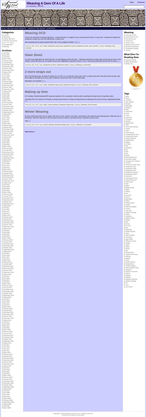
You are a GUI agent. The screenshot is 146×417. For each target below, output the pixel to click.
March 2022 (7, 101)
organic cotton (129, 218)
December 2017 (8, 198)
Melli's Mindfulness (131, 62)
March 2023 (7, 80)
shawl (127, 245)
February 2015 (8, 263)
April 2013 (6, 305)
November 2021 (8, 108)
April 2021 (6, 122)
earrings (128, 144)
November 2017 (8, 200)
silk (126, 250)
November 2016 (8, 223)
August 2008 (7, 404)
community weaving (131, 127)
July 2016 (6, 230)
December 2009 (8, 381)
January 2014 (7, 288)
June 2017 (6, 209)
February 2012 (8, 331)
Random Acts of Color (132, 44)
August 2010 (7, 366)
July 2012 (6, 322)
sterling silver (129, 252)
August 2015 (7, 251)
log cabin (128, 195)
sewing (127, 243)
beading (128, 108)
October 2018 (7, 179)
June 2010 (6, 370)
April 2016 (6, 236)
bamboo (128, 104)
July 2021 (6, 116)
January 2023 (7, 83)
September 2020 (8, 135)
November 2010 (8, 360)
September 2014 (8, 272)
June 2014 (6, 278)
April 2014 (6, 282)
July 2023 (6, 74)
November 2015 (8, 246)
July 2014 (6, 276)
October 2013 (7, 293)
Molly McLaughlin (130, 206)
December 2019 (8, 152)
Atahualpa (81, 415)
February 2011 (8, 354)
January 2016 (7, 242)
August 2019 (7, 160)
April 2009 (6, 396)
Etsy (126, 146)
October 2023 (7, 68)
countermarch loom (131, 136)
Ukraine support (130, 266)
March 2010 (7, 375)
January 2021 (7, 127)
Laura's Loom (129, 43)
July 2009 (6, 391)
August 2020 (7, 137)
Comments (141, 2)
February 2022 (8, 102)
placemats (128, 229)
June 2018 (6, 186)
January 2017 (7, 219)
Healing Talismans (9, 39)
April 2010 (6, 373)
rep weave (128, 237)
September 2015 (8, 249)
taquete (127, 258)
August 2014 (7, 274)
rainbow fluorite (130, 231)
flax (126, 149)
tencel (127, 260)
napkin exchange (130, 212)
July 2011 (6, 345)
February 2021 (8, 125)
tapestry (128, 256)
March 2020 (7, 146)
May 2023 (6, 78)
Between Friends (130, 60)
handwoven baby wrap (55, 46)
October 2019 (7, 156)
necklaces (128, 216)
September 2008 (8, 402)
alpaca (127, 98)
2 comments (87, 124)
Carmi (127, 115)
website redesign (130, 281)
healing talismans (130, 180)
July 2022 (6, 93)
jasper (127, 186)
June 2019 (6, 164)
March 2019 (7, 169)
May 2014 (6, 280)
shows (127, 248)
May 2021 (6, 120)
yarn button (129, 287)
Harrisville (128, 176)
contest (127, 128)
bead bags (128, 106)
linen (126, 193)
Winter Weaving (36, 111)
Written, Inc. (129, 64)
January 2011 (7, 356)
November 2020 (8, 131)
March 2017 (7, 215)
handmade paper (130, 159)
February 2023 (8, 81)
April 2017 (6, 213)
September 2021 (8, 112)
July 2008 (6, 406)
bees (126, 109)
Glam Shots (33, 55)
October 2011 (7, 339)
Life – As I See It (8, 43)
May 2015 (6, 257)
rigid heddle (129, 239)
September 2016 (8, 226)
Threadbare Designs (131, 48)
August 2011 (7, 343)
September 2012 (8, 318)
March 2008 (7, 408)
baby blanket (129, 102)
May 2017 (6, 211)
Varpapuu (128, 269)
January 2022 (7, 104)
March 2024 (7, 59)
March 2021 (7, 123)
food (126, 151)
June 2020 (6, 141)
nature (127, 214)
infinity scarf (129, 182)
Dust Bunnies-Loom (131, 37)
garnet (127, 155)
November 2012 (8, 314)
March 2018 (7, 192)
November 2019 (8, 154)
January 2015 (7, 265)
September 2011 (8, 341)
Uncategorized (8, 44)
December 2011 (8, 335)
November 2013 (8, 291)
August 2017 (7, 205)
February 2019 (8, 171)
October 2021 (7, 110)
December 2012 (8, 312)
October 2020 (7, 133)
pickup (127, 224)
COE (126, 125)
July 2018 (6, 184)
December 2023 (8, 64)
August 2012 (7, 320)
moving (127, 208)
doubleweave (129, 140)
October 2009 (7, 385)
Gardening (6, 37)
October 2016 (7, 225)
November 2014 (8, 268)
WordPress (73, 415)
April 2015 (6, 259)
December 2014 (8, 267)
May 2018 (6, 188)
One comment (93, 85)
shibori (127, 247)
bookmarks (128, 111)
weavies (128, 277)
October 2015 (7, 247)
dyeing (127, 142)
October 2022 (7, 87)
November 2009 (8, 383)
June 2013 (6, 301)
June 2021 (6, 118)
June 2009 (6, 392)
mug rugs (128, 210)
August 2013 (7, 297)
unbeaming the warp (131, 268)
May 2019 (6, 165)
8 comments (87, 65)
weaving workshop (131, 279)
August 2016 (7, 228)
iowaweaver (129, 41)
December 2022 (8, 85)
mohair (127, 205)
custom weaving (53, 104)
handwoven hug (130, 166)
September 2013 (8, 295)
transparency (129, 264)
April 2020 (6, 144)
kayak (127, 189)
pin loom (128, 226)
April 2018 (6, 190)
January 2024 (7, 62)
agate (127, 96)
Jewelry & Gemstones (10, 41)
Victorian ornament (131, 271)
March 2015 (7, 261)
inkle (126, 184)
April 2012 (6, 328)
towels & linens (130, 262)
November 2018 (8, 177)
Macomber (128, 199)
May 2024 (6, 55)
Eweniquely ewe (130, 39)
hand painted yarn (131, 157)
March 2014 (7, 284)
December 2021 (8, 106)
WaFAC (127, 273)
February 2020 (8, 148)
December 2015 (8, 244)
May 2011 (6, 349)
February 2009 (8, 400)
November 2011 (8, 337)
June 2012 (6, 324)
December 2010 (8, 358)
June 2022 (6, 95)
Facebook (128, 148)
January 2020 (7, 150)
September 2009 (8, 387)
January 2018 (7, 196)
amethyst (128, 100)
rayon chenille (93, 46)
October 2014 (7, 270)
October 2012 (7, 316)
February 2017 (8, 217)
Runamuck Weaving (131, 46)
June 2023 (6, 76)
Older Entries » (30, 132)
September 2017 (8, 204)
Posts (132, 2)
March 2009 (7, 398)
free (126, 153)
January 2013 (7, 310)
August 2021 (7, 114)
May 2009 (6, 394)
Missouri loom (129, 203)
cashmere (128, 117)
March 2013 (7, 307)
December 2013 (8, 289)
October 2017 (7, 202)
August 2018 (7, 183)
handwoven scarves (69, 46)
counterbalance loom (132, 134)
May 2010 (6, 371)
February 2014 (8, 286)
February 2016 (8, 240)
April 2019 (6, 167)
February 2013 (8, 308)
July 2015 (6, 253)
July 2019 (6, 162)
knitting (127, 191)
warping (127, 275)
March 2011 (7, 352)
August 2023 (7, 72)
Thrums (127, 50)
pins (126, 227)
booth (127, 113)
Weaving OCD (35, 33)
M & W (127, 197)
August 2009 (7, 389)
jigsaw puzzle (129, 187)
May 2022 (6, 97)
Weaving (6, 46)
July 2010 (6, 368)
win (126, 283)
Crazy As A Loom (130, 35)
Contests (6, 35)
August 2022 (7, 91)
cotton (45, 46)
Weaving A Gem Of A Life (46, 3)
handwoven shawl (82, 46)
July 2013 (6, 299)
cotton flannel (129, 132)
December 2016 (8, 221)
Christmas (128, 119)
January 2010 (7, 379)
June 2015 (6, 255)
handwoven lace (130, 170)
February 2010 (8, 377)
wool (126, 285)
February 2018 (8, 194)
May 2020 (6, 143)
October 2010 (7, 362)
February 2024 (8, 60)
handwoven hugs (130, 168)
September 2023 (8, 70)
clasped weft (129, 123)
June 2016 (6, 232)
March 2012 (7, 329)
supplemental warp (131, 254)
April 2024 (6, 57)
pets (126, 222)
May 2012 (6, 326)
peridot (127, 220)
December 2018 (8, 175)
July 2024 (6, 53)
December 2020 (8, 129)
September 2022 (8, 89)
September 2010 (8, 364)
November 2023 (8, 66)
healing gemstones (131, 178)
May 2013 (6, 303)
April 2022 (6, 99)
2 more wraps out (38, 72)
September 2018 (8, 181)
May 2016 (6, 234)
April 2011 (6, 350)
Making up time (36, 91)
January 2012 (7, 333)
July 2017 (6, 207)
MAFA (127, 201)
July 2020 (6, 139)
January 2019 (7, 173)
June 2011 (6, 347)
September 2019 (8, 158)
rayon (127, 233)
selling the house (130, 241)
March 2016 (7, 238)
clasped (127, 121)
